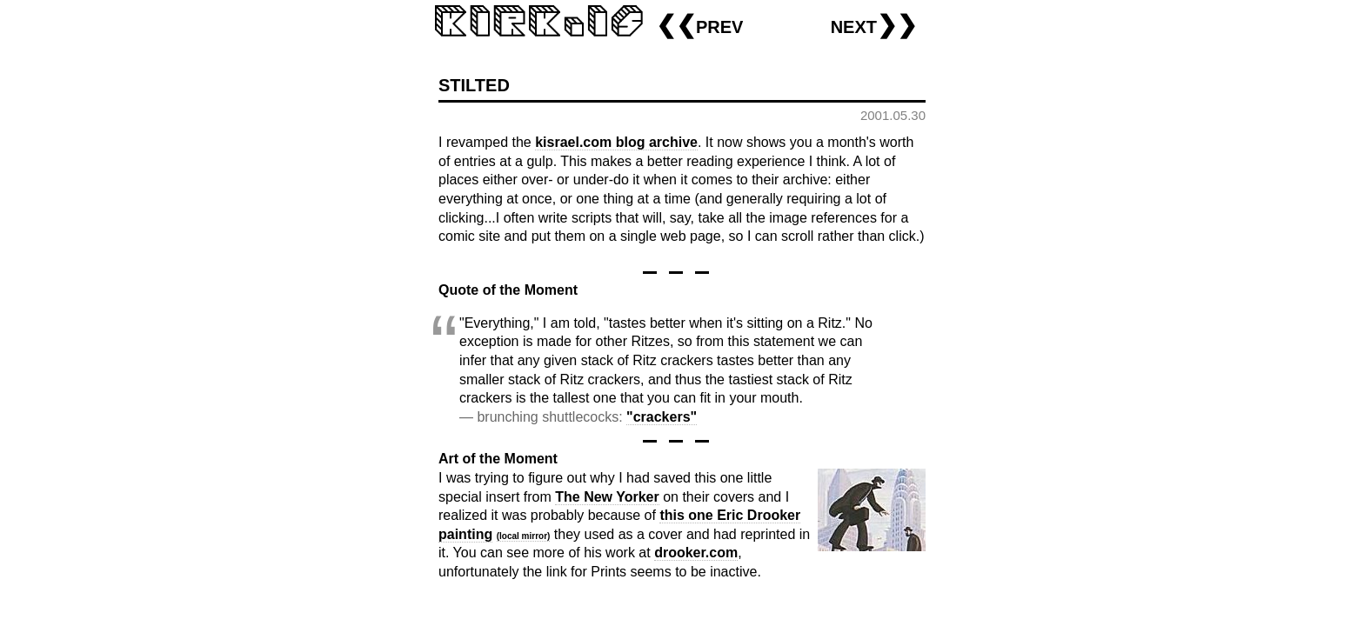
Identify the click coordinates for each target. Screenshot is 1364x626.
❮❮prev (699, 24)
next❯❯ (874, 24)
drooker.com (696, 552)
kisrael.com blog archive (616, 142)
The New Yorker (607, 496)
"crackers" (661, 417)
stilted (474, 83)
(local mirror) (524, 536)
